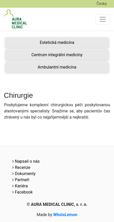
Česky (102, 3)
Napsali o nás (26, 161)
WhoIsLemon (65, 214)
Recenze (21, 167)
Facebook (22, 192)
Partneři (20, 179)
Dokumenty (24, 173)
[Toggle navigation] (103, 19)
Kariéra (20, 186)
